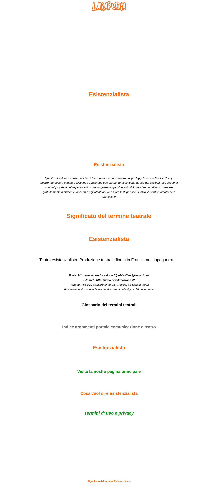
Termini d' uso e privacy (109, 413)
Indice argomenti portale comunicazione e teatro (109, 327)
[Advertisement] (109, 44)
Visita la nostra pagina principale (109, 371)
